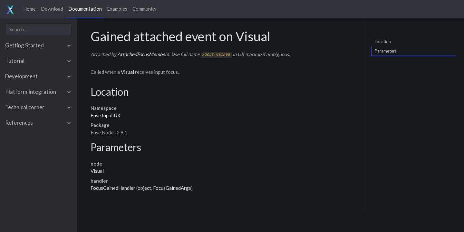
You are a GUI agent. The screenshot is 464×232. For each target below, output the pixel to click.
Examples (117, 9)
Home (29, 9)
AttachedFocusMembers (143, 54)
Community (144, 9)
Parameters (386, 50)
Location (383, 41)
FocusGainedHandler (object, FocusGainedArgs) (142, 188)
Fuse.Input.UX (106, 115)
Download (52, 9)
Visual (127, 72)
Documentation (85, 9)
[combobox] (38, 29)
